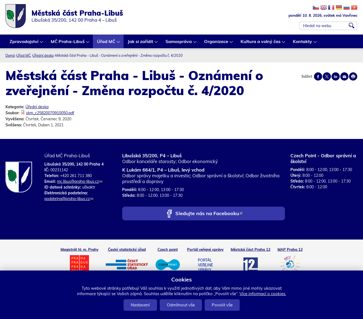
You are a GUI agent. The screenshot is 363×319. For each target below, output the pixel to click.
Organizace (216, 43)
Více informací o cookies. (262, 293)
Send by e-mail (344, 76)
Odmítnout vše (181, 304)
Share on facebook (318, 76)
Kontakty (303, 43)
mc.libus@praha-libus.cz (79, 181)
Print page (353, 76)
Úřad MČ (106, 43)
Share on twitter (327, 76)
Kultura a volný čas (260, 43)
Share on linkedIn (335, 76)
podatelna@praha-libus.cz (68, 198)
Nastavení (140, 304)
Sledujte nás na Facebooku (208, 214)
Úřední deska (43, 55)
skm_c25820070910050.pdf (50, 112)
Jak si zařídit (141, 43)
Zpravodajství (24, 43)
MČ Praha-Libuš (68, 43)
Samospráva (178, 43)
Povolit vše (222, 304)
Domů (10, 55)
